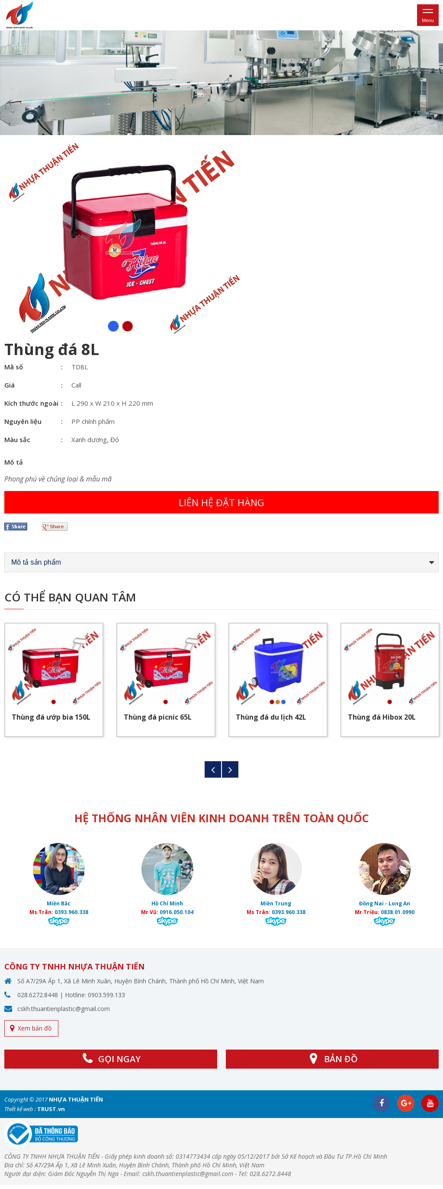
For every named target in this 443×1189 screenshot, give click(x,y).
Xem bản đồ (34, 1028)
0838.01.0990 (397, 912)
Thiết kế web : (20, 1109)
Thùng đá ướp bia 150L (51, 717)
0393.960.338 (71, 912)
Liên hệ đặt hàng (221, 502)
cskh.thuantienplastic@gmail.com (63, 1009)
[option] (221, 82)
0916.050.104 (176, 912)
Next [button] (230, 769)
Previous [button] (213, 769)
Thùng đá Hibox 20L (382, 717)
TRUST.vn (51, 1109)
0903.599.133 (106, 995)
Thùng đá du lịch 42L (271, 717)
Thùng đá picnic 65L (158, 717)
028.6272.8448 (37, 995)
